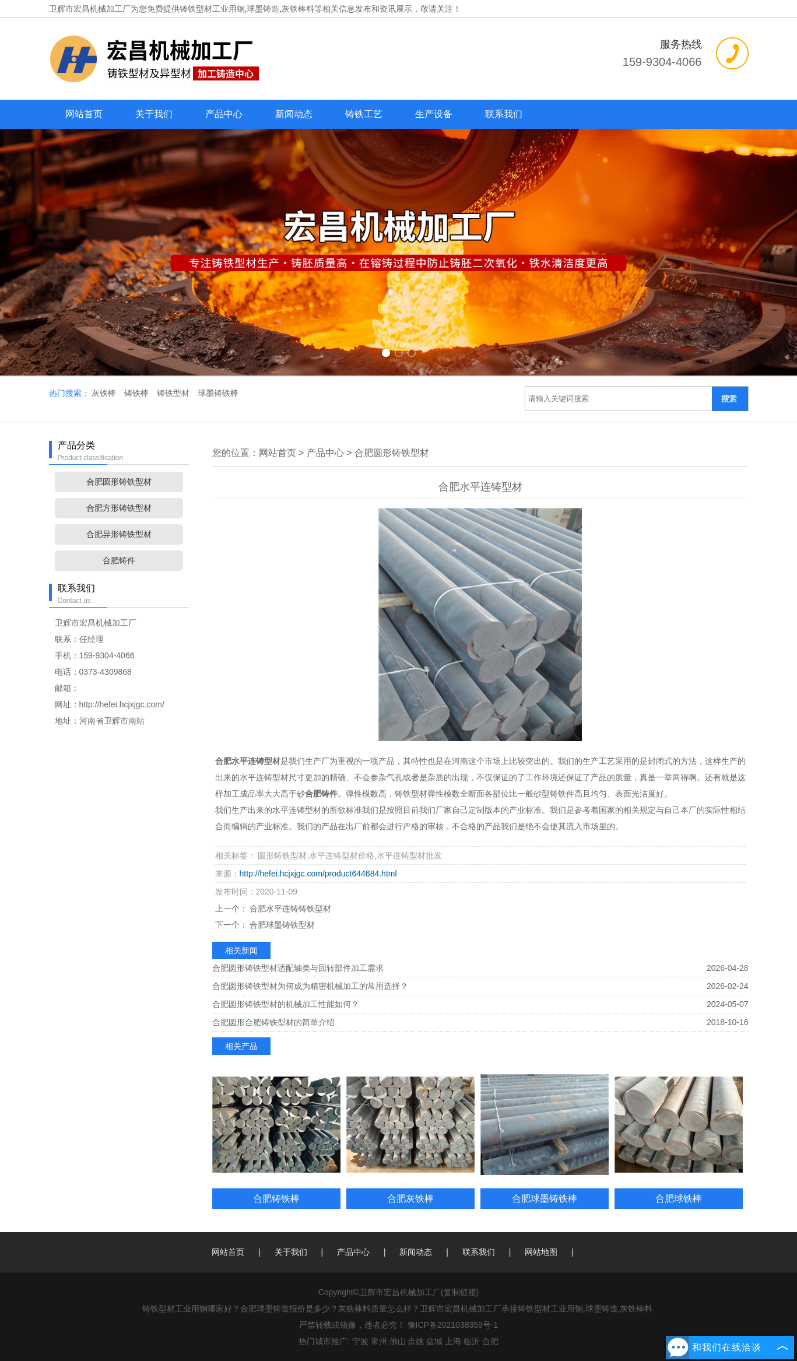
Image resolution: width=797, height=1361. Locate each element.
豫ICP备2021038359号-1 (453, 1325)
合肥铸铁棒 (276, 1198)
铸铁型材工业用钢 (212, 8)
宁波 (360, 1341)
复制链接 (460, 1292)
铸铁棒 (137, 393)
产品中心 (224, 114)
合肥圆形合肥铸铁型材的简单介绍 (273, 1022)
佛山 (397, 1341)
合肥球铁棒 (678, 1198)
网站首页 (84, 114)
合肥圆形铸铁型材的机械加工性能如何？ (285, 1004)
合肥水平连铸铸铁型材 (290, 908)
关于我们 (154, 114)
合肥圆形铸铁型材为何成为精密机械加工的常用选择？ (310, 986)
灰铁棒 (105, 393)
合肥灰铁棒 (410, 1198)
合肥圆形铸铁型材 (119, 481)
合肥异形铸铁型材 (119, 534)
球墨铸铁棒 (218, 393)
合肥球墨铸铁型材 (281, 924)
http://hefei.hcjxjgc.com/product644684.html (318, 873)
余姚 (416, 1341)
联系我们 (503, 114)
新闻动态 (294, 114)
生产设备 (433, 114)
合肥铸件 (119, 560)
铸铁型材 (174, 393)
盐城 (434, 1341)
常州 (379, 1341)
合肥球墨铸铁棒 (544, 1198)
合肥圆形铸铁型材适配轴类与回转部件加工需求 (298, 968)
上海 (453, 1341)
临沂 (472, 1341)
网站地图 (541, 1252)
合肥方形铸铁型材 (119, 508)
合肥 (490, 1341)
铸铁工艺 (363, 114)
